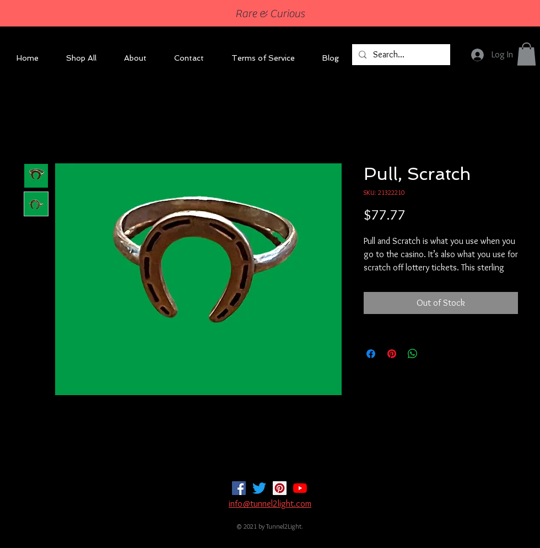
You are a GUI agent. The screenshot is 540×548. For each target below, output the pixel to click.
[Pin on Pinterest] (391, 353)
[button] (526, 54)
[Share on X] (433, 353)
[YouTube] (300, 488)
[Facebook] (239, 488)
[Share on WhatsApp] (412, 353)
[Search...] (400, 54)
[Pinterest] (280, 488)
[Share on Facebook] (370, 353)
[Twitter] (259, 488)
